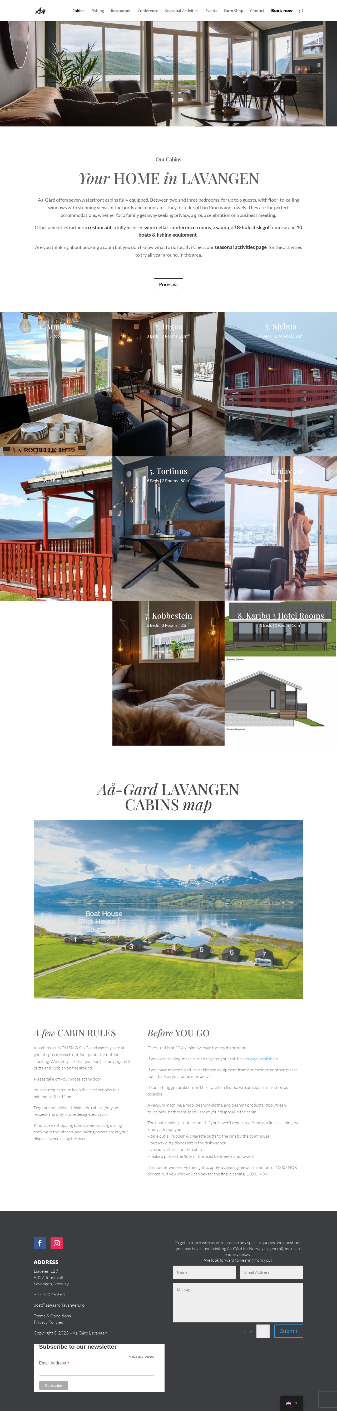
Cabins (78, 11)
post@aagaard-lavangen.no (59, 1305)
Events (211, 11)
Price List (168, 284)
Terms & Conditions (52, 1316)
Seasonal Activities (182, 11)
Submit (289, 1331)
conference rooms (190, 227)
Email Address (54, 1363)
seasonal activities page (241, 247)
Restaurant (121, 11)
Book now (282, 11)
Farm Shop (233, 11)
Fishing (97, 11)
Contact (257, 11)
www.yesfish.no (264, 1058)
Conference (148, 11)
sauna (222, 227)
